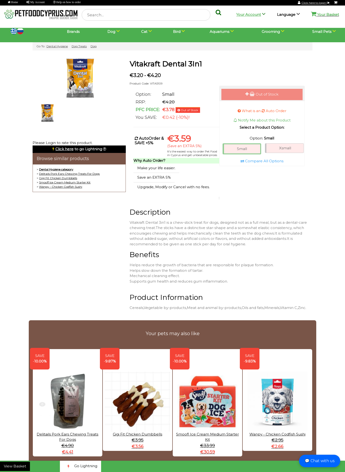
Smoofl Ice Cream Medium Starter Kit (65, 182)
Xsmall (285, 148)
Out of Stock (261, 94)
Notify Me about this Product (262, 120)
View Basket (15, 466)
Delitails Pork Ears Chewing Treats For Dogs (69, 173)
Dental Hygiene (57, 46)
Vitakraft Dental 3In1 (166, 64)
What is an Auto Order (262, 111)
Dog (94, 46)
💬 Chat (319, 461)
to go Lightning (78, 149)
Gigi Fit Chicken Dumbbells (58, 178)
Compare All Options (262, 161)
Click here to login (315, 3)
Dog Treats (79, 46)
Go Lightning (80, 466)
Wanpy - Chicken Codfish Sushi (60, 186)
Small (242, 148)
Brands (73, 31)
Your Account (248, 14)
